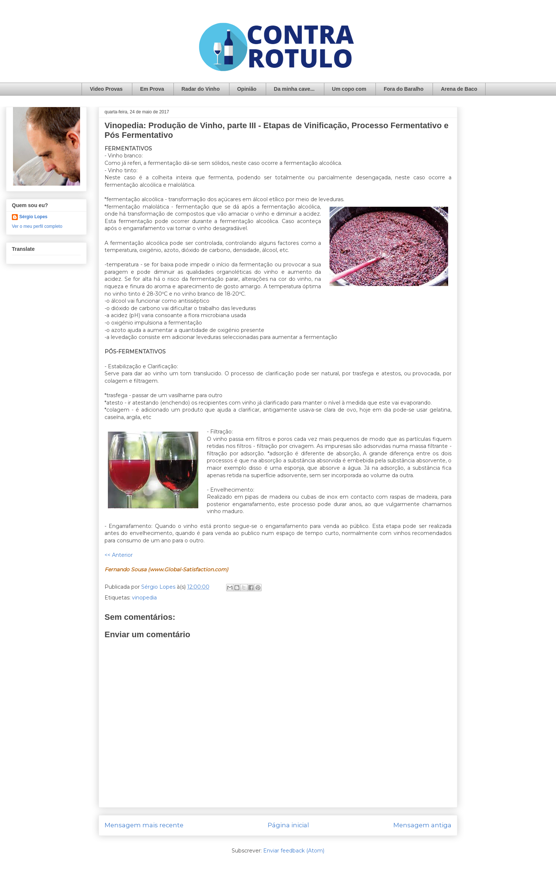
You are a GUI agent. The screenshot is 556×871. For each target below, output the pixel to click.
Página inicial (288, 825)
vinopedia (144, 597)
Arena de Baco (459, 89)
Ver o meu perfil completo (37, 226)
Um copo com (349, 89)
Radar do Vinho (201, 89)
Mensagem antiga (422, 825)
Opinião (247, 89)
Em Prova (152, 89)
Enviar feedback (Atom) (293, 850)
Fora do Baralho (403, 89)
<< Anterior (119, 555)
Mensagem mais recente (144, 825)
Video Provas (106, 89)
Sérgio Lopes (33, 216)
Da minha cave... (294, 89)
